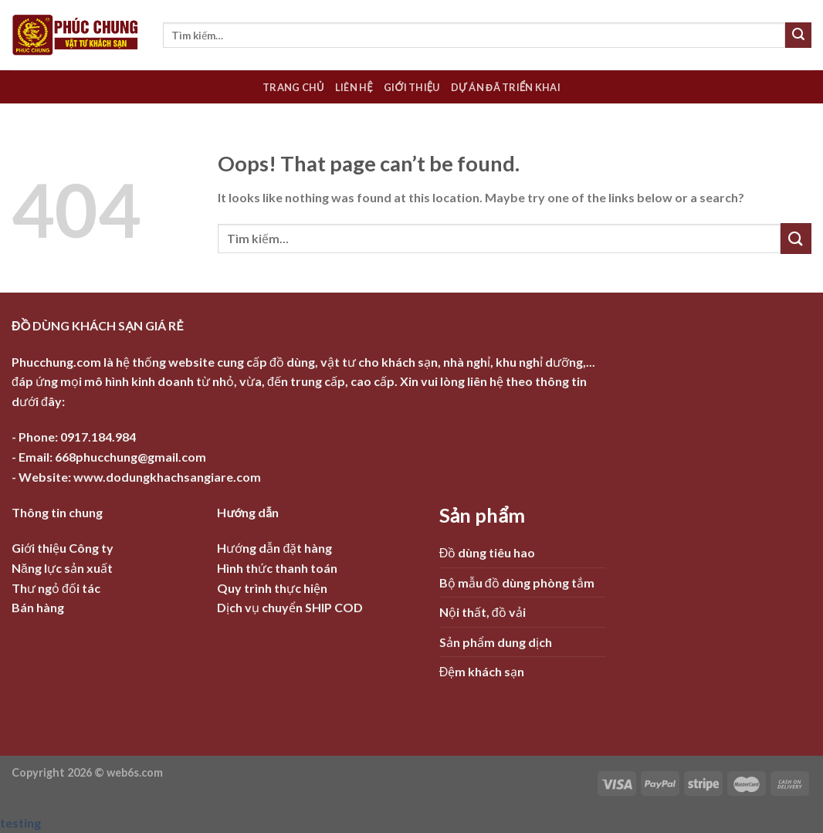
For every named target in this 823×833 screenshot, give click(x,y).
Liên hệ (354, 87)
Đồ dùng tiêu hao (487, 552)
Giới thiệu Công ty (62, 547)
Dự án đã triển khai (506, 87)
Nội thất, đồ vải (482, 611)
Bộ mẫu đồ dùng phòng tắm (516, 582)
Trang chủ (293, 87)
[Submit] (798, 35)
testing (20, 822)
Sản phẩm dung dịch (495, 642)
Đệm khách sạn (482, 671)
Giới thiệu (412, 87)
